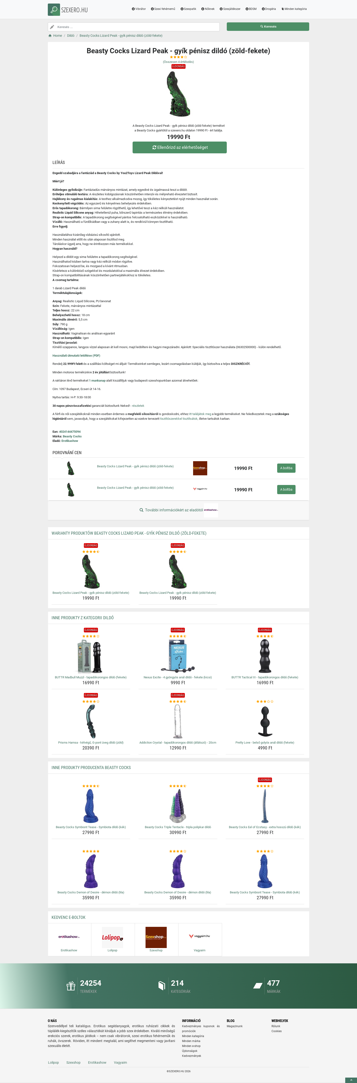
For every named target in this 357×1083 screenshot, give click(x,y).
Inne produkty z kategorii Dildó (83, 617)
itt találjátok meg (200, 414)
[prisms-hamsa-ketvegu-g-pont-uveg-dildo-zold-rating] (91, 701)
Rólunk (276, 1026)
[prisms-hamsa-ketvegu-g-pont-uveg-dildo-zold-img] (91, 721)
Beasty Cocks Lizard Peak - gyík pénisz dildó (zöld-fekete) (135, 466)
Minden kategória (294, 9)
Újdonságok (189, 1051)
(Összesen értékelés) (178, 62)
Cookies (277, 1031)
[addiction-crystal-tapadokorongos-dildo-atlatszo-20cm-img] (178, 721)
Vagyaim (120, 1062)
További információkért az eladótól (178, 510)
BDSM (251, 9)
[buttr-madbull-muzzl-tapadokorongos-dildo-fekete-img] (91, 656)
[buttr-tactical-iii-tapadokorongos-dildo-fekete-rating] (265, 636)
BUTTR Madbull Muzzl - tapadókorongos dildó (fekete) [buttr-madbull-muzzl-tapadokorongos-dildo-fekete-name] (91, 677)
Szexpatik (188, 9)
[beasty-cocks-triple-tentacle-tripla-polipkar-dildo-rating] (178, 786)
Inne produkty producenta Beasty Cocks (91, 767)
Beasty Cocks (72, 436)
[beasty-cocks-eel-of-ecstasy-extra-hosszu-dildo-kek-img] (265, 806)
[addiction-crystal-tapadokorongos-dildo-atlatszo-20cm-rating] (178, 701)
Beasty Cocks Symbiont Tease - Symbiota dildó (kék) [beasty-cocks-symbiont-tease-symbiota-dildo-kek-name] (91, 827)
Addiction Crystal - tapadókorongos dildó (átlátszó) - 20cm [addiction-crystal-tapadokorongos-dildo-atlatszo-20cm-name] (177, 742)
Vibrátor (138, 9)
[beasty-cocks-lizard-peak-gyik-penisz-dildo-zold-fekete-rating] (91, 552)
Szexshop (73, 1062)
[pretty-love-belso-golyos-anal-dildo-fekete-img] (265, 721)
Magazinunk (235, 1026)
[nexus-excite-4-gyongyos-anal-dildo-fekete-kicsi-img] (178, 656)
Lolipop (53, 1062)
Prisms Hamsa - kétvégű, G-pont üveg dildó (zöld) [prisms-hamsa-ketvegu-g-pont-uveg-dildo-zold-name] (91, 742)
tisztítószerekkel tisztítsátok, (179, 418)
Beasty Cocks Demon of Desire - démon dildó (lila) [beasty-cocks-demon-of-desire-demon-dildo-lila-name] (90, 892)
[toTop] (351, 1080)
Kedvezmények (191, 1056)
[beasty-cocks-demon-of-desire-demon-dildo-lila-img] (91, 871)
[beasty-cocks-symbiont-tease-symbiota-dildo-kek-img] (91, 806)
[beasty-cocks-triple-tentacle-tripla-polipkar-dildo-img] (178, 806)
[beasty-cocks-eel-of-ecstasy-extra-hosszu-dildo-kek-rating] (265, 786)
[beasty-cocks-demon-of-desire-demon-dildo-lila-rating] (91, 851)
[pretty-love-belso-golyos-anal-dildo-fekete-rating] (265, 701)
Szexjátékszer (229, 9)
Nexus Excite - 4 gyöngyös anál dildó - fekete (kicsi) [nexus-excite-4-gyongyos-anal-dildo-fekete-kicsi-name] (178, 677)
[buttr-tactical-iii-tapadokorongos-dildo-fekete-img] (265, 656)
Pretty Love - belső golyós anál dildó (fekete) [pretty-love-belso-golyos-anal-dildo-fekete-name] (264, 742)
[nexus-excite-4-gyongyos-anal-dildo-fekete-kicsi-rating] (178, 636)
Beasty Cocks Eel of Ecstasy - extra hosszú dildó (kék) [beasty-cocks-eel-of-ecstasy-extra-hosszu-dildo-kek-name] (265, 827)
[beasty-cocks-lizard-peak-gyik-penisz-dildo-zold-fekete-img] (91, 571)
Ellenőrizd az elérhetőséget (179, 147)
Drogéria (268, 9)
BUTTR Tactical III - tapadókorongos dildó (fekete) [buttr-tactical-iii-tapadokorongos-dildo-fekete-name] (264, 677)
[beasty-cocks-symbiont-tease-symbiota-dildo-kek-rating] (91, 786)
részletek (138, 405)
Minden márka (191, 1041)
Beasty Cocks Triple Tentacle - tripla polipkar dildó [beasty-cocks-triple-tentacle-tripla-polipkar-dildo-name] (178, 827)
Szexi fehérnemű (162, 9)
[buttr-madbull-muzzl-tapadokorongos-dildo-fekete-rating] (91, 636)
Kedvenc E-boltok (68, 917)
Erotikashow (69, 441)
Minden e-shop (191, 1046)
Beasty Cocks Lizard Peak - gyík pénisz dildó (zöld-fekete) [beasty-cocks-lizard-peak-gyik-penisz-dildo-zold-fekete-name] (91, 592)
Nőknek (208, 9)
